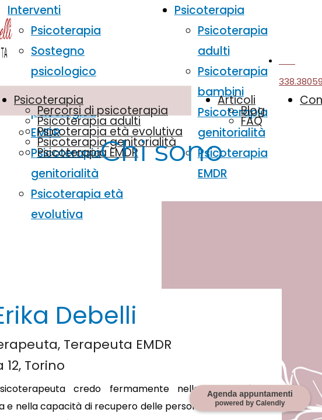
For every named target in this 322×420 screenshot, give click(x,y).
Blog (253, 110)
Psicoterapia (66, 30)
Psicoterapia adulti (89, 121)
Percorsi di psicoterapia (102, 110)
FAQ (251, 121)
